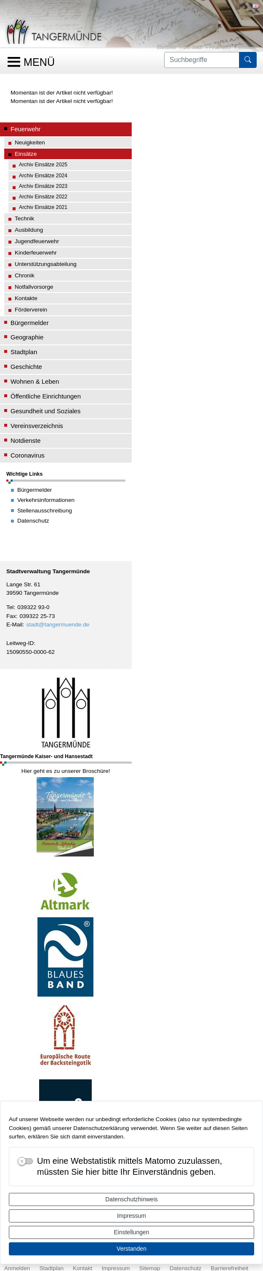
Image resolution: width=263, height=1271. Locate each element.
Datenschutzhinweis (131, 1199)
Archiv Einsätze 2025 (43, 165)
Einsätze (247, 47)
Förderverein (31, 309)
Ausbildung (29, 230)
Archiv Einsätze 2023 (43, 186)
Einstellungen (131, 1232)
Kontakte (26, 298)
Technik (24, 218)
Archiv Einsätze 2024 (43, 176)
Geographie (27, 337)
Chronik (25, 275)
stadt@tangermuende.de (57, 624)
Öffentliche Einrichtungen (46, 396)
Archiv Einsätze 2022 (43, 197)
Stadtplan (24, 351)
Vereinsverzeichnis (37, 425)
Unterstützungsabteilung (46, 264)
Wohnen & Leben (35, 381)
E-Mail (14, 624)
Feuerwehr (220, 47)
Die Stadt (192, 47)
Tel (9, 607)
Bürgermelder (30, 322)
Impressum (131, 1215)
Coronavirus (28, 455)
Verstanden (131, 1248)
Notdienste (26, 440)
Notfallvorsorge (34, 287)
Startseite (166, 47)
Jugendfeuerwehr (37, 241)
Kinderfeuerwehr (36, 252)
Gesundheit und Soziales (45, 411)
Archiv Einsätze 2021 (43, 207)
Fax (11, 616)
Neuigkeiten (30, 142)
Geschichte (26, 366)
